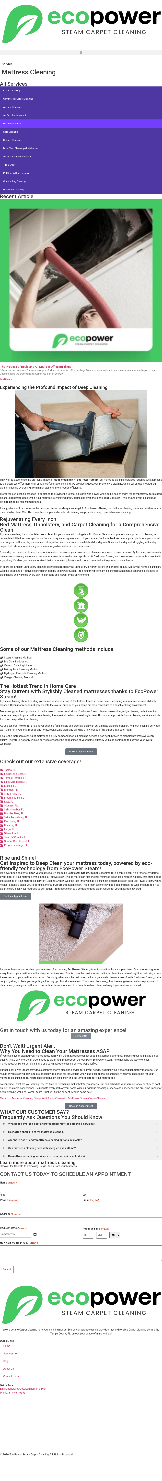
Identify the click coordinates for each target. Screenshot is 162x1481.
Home (6, 1346)
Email (91, 1200)
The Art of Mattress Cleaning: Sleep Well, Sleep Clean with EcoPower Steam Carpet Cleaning (53, 1098)
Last (85, 1194)
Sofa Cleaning (10, 132)
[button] (81, 52)
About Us (8, 1368)
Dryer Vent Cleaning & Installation (20, 148)
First (2, 1194)
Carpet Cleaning (11, 90)
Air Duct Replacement (14, 115)
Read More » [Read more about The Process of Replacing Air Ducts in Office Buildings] (6, 379)
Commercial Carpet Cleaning (18, 99)
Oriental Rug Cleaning (14, 181)
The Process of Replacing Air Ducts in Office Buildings (35, 366)
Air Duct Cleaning (12, 107)
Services (10, 1354)
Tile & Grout (9, 165)
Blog (6, 1361)
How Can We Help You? (19, 1242)
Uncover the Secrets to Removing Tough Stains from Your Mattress (38, 1166)
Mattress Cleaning (12, 123)
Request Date (13, 1228)
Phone (9, 1200)
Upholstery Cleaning (13, 189)
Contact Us (11, 1376)
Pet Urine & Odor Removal (16, 173)
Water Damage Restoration (17, 156)
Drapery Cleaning (12, 140)
